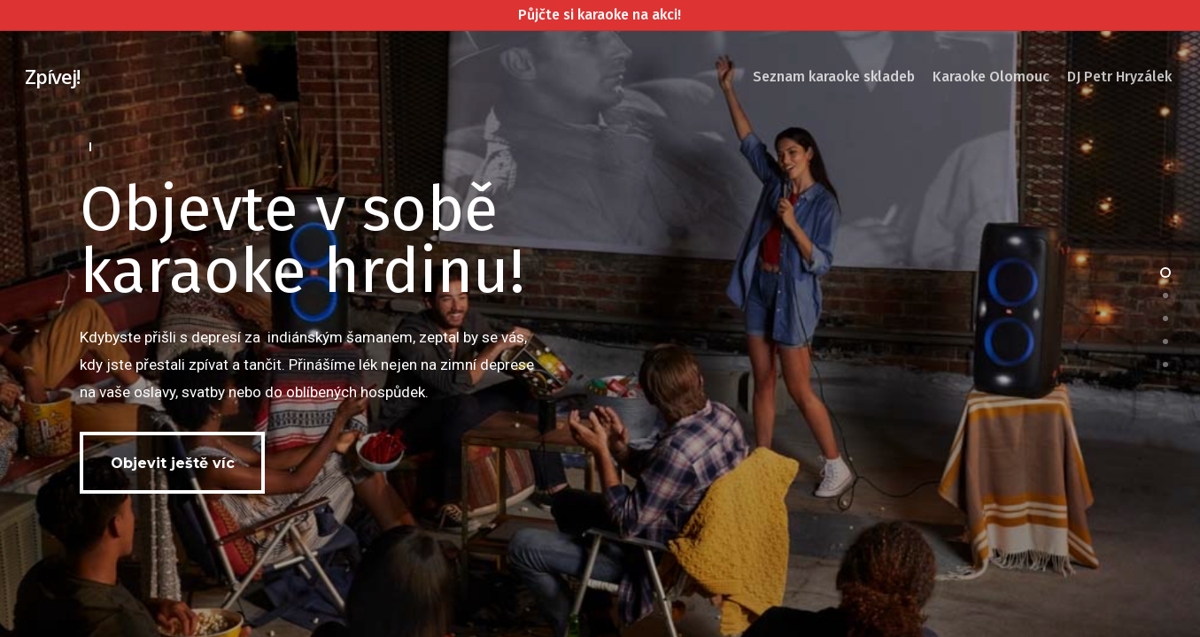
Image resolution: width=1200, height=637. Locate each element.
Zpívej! (52, 76)
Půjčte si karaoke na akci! (599, 14)
